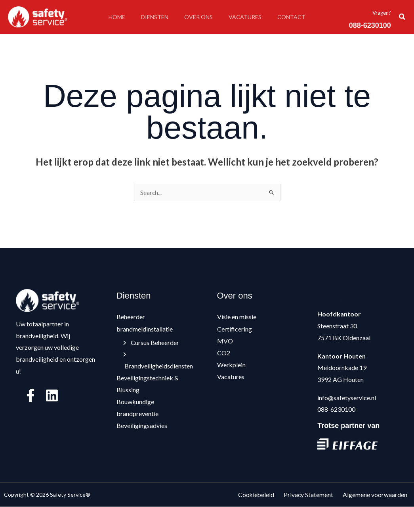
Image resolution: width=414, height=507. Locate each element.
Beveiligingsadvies (141, 425)
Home (110, 16)
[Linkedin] (52, 396)
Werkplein (231, 364)
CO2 (223, 353)
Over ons (198, 16)
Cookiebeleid (264, 495)
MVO (225, 341)
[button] (402, 17)
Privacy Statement (314, 495)
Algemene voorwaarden (377, 495)
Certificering (234, 329)
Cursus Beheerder (151, 342)
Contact (298, 16)
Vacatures (248, 16)
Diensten (151, 16)
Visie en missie (236, 317)
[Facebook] (30, 396)
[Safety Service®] (37, 16)
